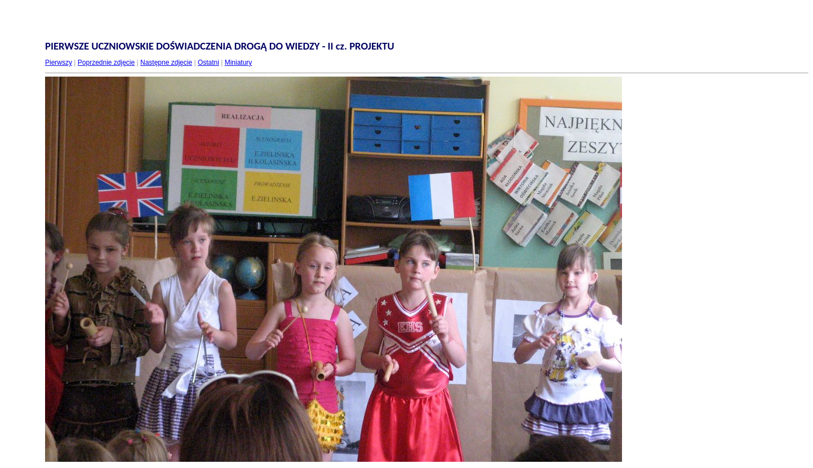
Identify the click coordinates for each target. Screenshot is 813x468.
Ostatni (208, 62)
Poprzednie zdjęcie (106, 62)
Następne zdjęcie (166, 62)
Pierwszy (58, 62)
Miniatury (238, 62)
